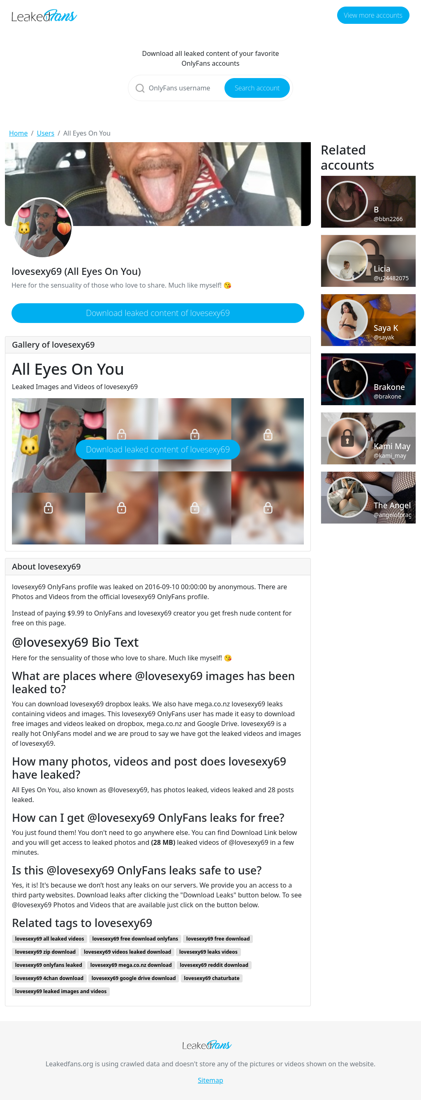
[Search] (211, 88)
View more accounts (373, 15)
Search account (257, 87)
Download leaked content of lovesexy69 (158, 312)
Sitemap (210, 1080)
